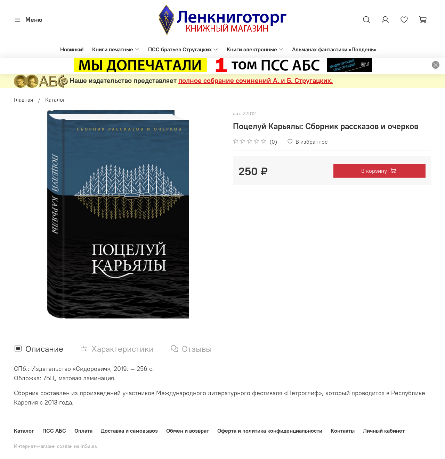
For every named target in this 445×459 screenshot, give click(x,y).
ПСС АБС (54, 430)
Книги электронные (255, 49)
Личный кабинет (384, 430)
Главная (23, 99)
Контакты (343, 430)
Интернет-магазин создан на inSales (55, 446)
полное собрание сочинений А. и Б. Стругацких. (255, 80)
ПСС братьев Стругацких (183, 49)
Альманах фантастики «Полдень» (334, 49)
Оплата (83, 430)
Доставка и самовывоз (129, 430)
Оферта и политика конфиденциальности (269, 430)
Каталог (55, 99)
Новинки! (72, 49)
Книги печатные (116, 49)
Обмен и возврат (187, 430)
